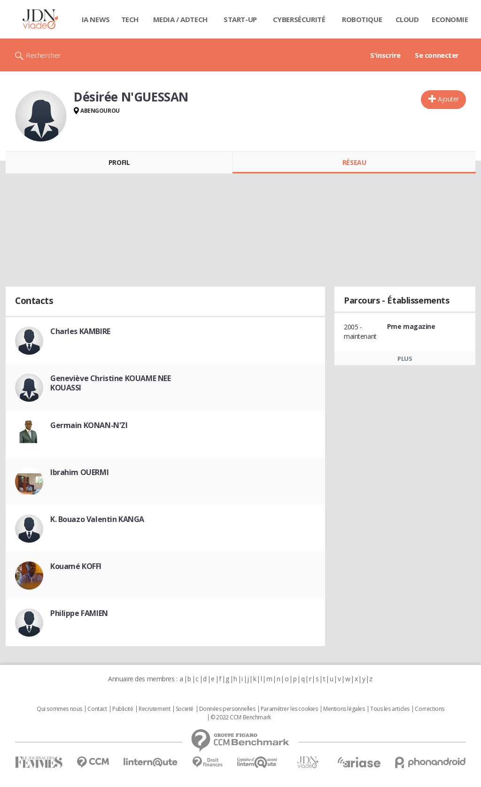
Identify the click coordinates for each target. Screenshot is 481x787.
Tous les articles (390, 709)
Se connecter (437, 55)
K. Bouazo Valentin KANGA (97, 519)
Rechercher (43, 55)
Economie (450, 19)
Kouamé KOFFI (75, 566)
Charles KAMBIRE (80, 331)
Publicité (122, 709)
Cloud (407, 19)
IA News (96, 19)
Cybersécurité (299, 19)
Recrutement (154, 709)
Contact (97, 709)
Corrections (429, 709)
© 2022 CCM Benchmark (240, 717)
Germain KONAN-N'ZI (88, 425)
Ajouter (448, 98)
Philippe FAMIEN (79, 613)
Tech (130, 19)
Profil (119, 162)
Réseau (354, 162)
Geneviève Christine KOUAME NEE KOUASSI (110, 383)
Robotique (362, 19)
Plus (404, 358)
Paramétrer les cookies (289, 709)
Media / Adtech (180, 19)
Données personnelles (227, 709)
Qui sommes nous (59, 709)
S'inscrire (385, 55)
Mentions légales (344, 709)
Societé (185, 709)
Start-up (240, 19)
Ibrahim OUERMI (79, 472)
